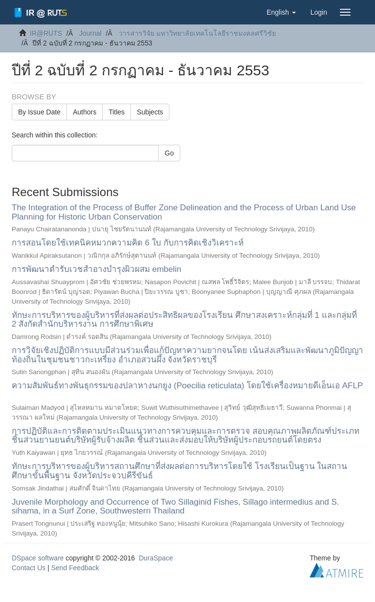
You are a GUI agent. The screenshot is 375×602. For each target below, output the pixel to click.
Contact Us (28, 568)
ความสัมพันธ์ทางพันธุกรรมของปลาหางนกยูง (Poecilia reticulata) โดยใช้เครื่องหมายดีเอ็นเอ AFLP (187, 385)
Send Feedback (75, 568)
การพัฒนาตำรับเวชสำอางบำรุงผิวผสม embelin (96, 269)
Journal (90, 33)
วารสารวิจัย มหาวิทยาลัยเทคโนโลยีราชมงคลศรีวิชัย (197, 33)
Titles (116, 112)
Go (169, 153)
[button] (281, 12)
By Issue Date (39, 112)
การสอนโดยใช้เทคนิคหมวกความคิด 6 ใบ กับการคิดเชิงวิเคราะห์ (128, 242)
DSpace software (38, 558)
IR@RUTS (46, 33)
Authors (84, 112)
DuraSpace (156, 558)
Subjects (150, 112)
